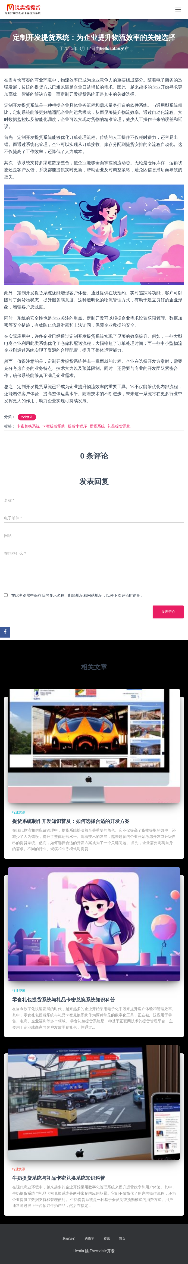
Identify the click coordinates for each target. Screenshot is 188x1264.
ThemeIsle (98, 1251)
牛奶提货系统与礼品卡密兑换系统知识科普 (58, 1178)
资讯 (107, 1238)
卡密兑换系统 (28, 426)
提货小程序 (77, 426)
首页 (122, 1238)
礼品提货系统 (119, 426)
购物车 (89, 1238)
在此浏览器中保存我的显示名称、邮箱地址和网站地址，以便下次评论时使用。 (77, 595)
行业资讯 (26, 417)
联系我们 (69, 1238)
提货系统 (97, 426)
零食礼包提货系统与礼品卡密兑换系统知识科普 (63, 999)
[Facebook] (5, 632)
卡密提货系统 (53, 426)
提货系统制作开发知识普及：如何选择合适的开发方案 (71, 821)
